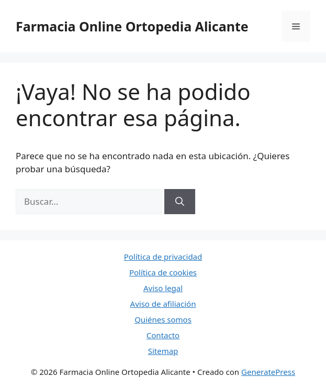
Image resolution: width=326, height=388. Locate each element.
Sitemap (163, 351)
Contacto (163, 335)
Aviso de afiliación (163, 303)
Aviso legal (163, 288)
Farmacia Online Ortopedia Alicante (132, 26)
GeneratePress (268, 372)
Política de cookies (163, 272)
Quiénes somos (163, 319)
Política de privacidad (163, 256)
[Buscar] (179, 201)
